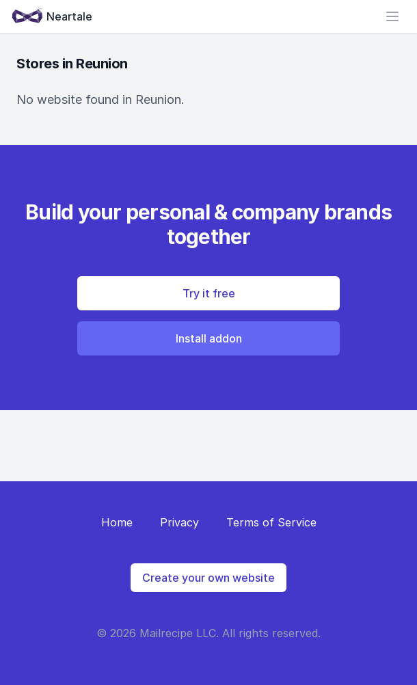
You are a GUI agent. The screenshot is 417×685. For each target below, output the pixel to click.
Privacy (179, 522)
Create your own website (208, 578)
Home (117, 522)
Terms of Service (271, 522)
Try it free (209, 293)
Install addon (209, 338)
